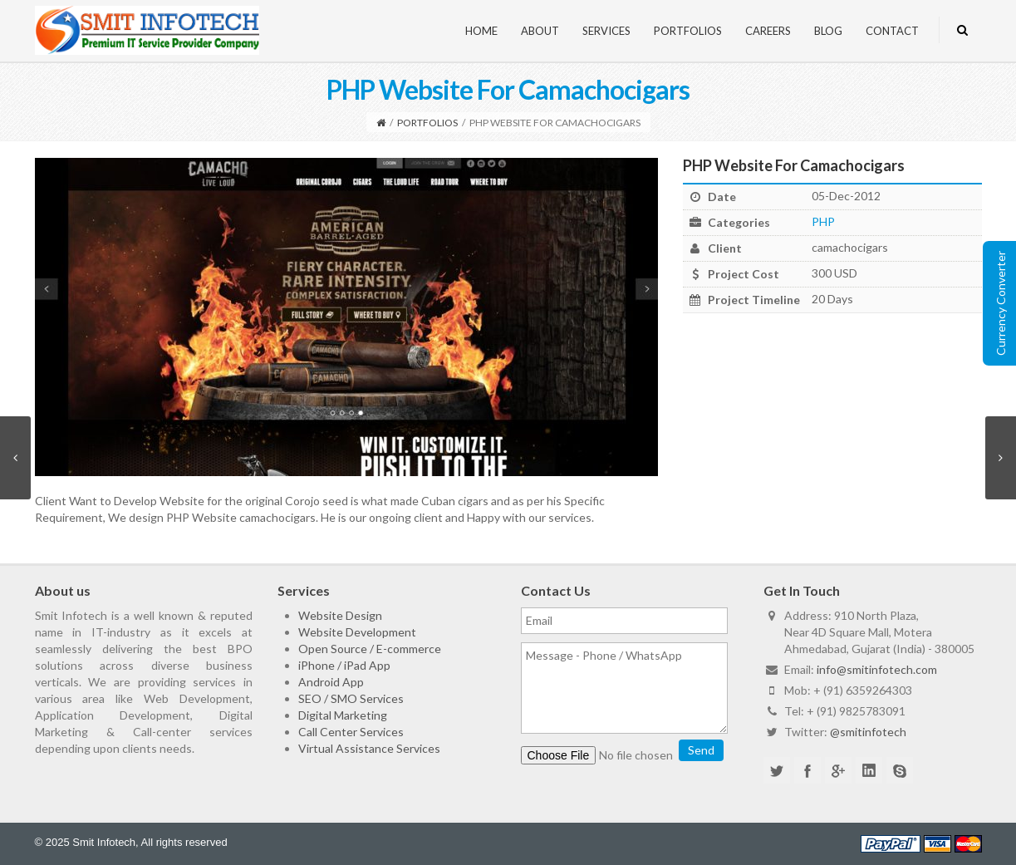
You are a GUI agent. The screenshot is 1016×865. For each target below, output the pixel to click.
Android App (331, 682)
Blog (828, 30)
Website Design (340, 615)
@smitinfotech (868, 732)
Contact (892, 30)
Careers (768, 30)
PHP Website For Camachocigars (794, 165)
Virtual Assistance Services (369, 748)
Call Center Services (351, 732)
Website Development (357, 632)
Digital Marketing (342, 715)
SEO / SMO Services (351, 698)
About (540, 30)
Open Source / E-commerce (369, 648)
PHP (823, 221)
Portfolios (688, 30)
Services (606, 30)
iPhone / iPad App (344, 665)
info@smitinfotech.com (877, 669)
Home (481, 30)
